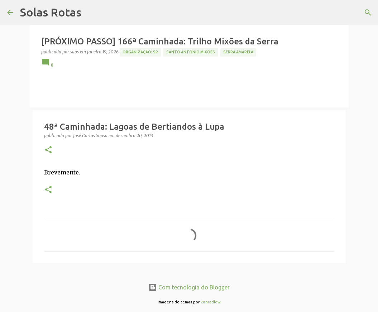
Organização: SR (140, 52)
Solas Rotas (50, 12)
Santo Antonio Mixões (190, 52)
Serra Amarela (238, 52)
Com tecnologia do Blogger (189, 287)
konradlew (211, 302)
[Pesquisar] (368, 12)
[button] (48, 150)
